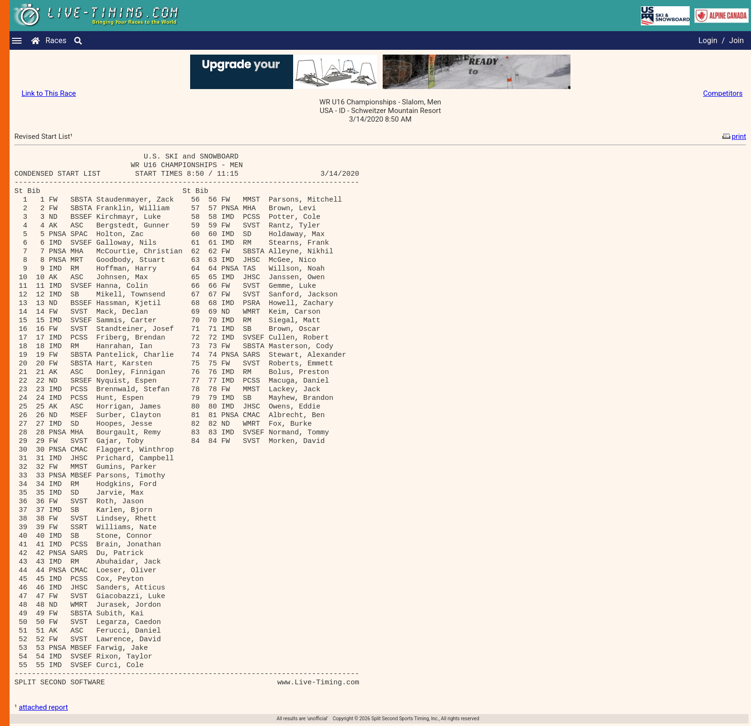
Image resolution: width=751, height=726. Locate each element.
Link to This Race (49, 93)
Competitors (723, 93)
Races (56, 40)
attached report (43, 707)
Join (736, 40)
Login (707, 40)
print (733, 136)
